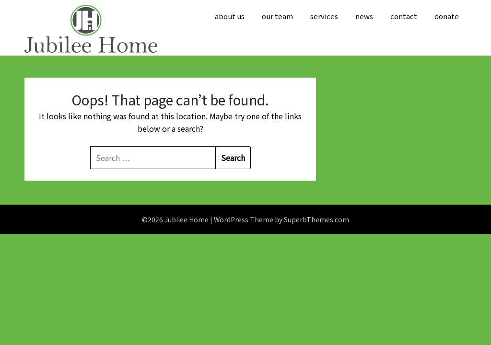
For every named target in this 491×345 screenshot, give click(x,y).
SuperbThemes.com (316, 219)
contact (403, 16)
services (324, 16)
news (364, 16)
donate (446, 16)
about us (230, 16)
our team (277, 16)
